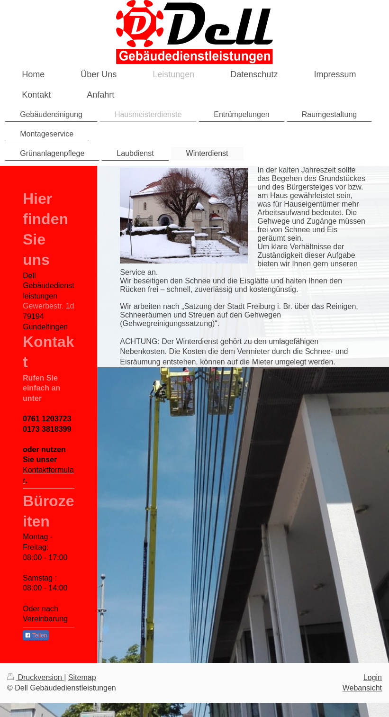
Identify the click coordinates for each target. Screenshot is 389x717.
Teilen (36, 635)
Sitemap (82, 677)
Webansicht (362, 688)
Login (372, 677)
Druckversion (35, 677)
